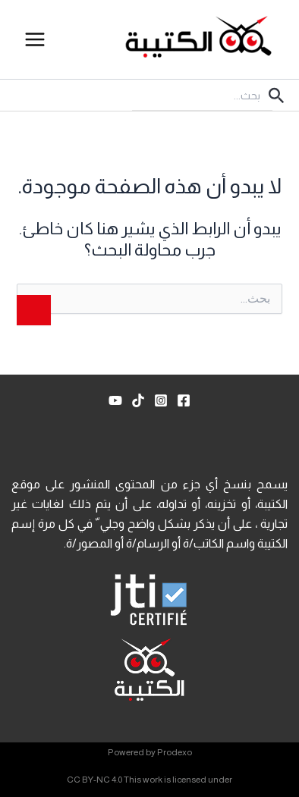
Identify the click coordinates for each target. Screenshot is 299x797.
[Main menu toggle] (35, 39)
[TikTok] (138, 400)
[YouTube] (115, 400)
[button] (275, 95)
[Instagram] (161, 400)
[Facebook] (183, 400)
